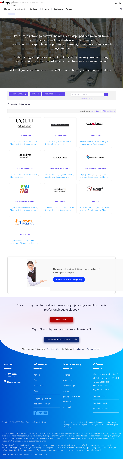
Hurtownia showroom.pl (60, 168)
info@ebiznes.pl (100, 403)
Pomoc (70, 9)
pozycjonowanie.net (71, 396)
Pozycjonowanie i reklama (38, 2)
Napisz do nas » (14, 382)
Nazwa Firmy (95, 111)
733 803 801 (52, 349)
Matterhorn (60, 201)
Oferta (8, 9)
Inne (53, 177)
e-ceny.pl (67, 407)
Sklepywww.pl (69, 385)
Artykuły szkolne (86, 174)
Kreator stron (24, 2)
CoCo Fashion (25, 135)
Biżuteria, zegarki (58, 174)
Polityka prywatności (42, 398)
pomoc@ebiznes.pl (101, 408)
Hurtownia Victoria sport (95, 168)
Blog (35, 380)
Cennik (46, 9)
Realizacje (58, 9)
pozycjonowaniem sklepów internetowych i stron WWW (64, 445)
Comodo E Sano (60, 135)
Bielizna (48, 174)
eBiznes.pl (67, 375)
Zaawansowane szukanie (88, 98)
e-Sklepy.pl (101, 433)
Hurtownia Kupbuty (25, 168)
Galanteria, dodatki (17, 141)
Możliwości (21, 9)
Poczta (37, 391)
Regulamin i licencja (42, 403)
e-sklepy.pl (67, 391)
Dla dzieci (84, 207)
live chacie (78, 349)
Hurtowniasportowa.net (25, 201)
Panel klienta (39, 385)
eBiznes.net (68, 380)
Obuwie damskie (32, 141)
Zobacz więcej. (69, 427)
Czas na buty (95, 135)
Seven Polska (25, 234)
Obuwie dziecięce (17, 144)
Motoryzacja (14, 243)
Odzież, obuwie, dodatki (54, 144)
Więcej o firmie (99, 396)
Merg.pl (95, 201)
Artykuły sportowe (17, 207)
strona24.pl (68, 401)
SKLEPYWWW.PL (112, 433)
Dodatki (34, 9)
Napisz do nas (93, 349)
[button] (11, 14)
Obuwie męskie (30, 144)
